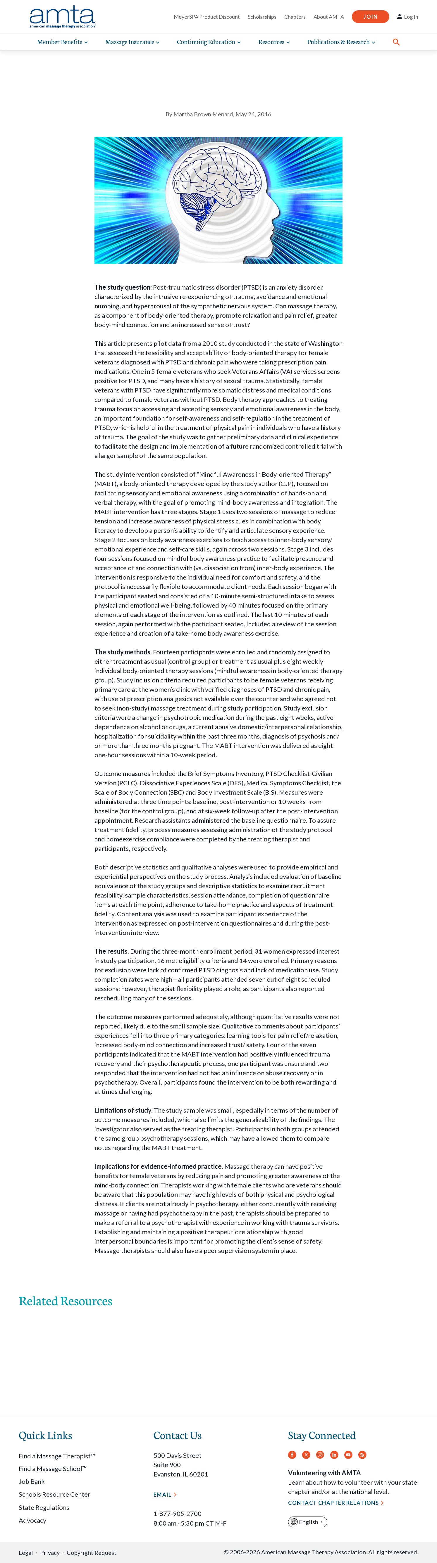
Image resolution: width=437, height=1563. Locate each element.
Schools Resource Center (54, 1494)
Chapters (295, 16)
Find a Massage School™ (53, 1468)
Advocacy (32, 1520)
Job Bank (32, 1481)
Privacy (50, 1552)
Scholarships (262, 16)
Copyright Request (91, 1552)
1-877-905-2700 (178, 1513)
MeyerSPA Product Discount (207, 16)
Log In (411, 16)
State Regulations (44, 1507)
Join (371, 16)
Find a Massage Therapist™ (57, 1456)
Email (163, 1494)
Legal (26, 1552)
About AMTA (329, 16)
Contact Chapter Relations (333, 1503)
